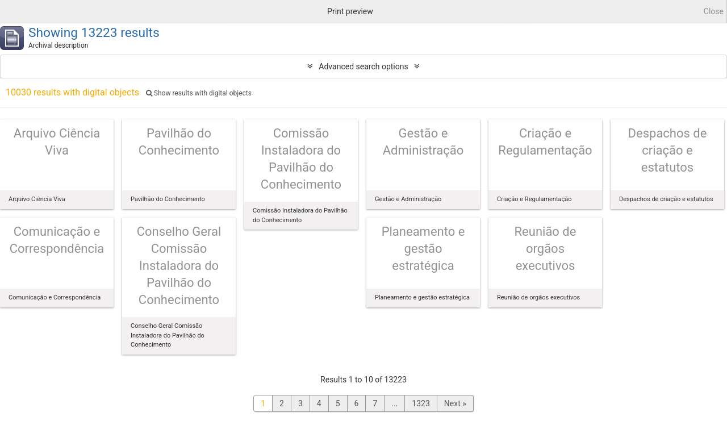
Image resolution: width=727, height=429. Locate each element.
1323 (420, 403)
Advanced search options (363, 66)
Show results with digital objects (199, 93)
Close (714, 11)
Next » (455, 403)
